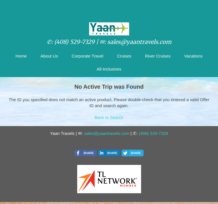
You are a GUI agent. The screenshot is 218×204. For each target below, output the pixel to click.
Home (21, 56)
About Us (49, 56)
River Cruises (158, 56)
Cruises (124, 56)
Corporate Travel (87, 56)
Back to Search (109, 117)
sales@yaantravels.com (106, 133)
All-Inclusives (109, 69)
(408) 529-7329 (153, 133)
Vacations (193, 56)
